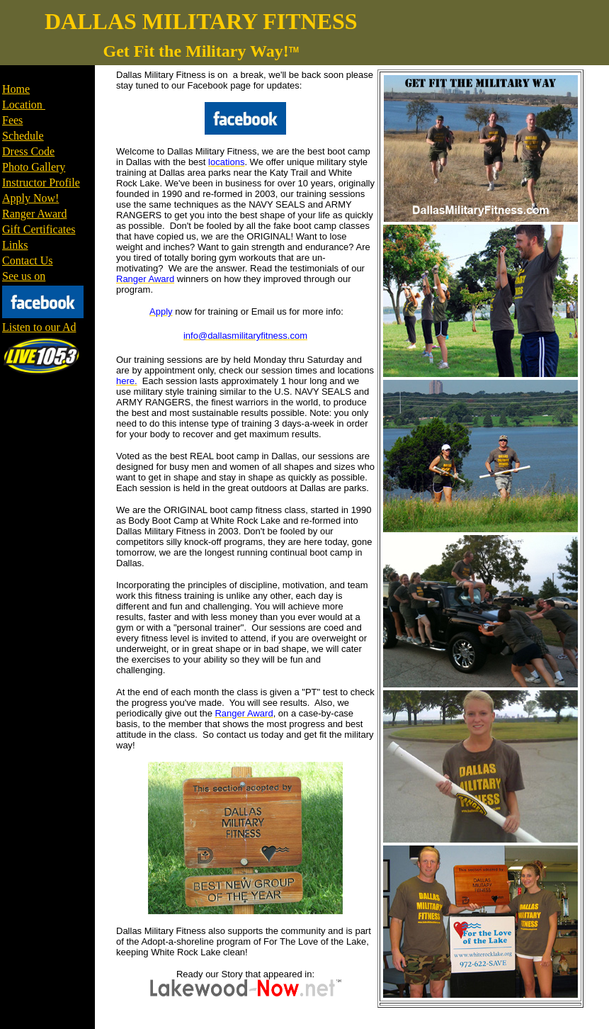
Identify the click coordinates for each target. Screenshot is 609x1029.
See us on (23, 276)
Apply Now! (30, 198)
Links (15, 245)
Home (16, 89)
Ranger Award (34, 214)
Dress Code (28, 151)
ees (15, 120)
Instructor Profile (41, 182)
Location (23, 105)
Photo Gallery (33, 167)
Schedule (23, 136)
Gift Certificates (39, 229)
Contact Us (27, 260)
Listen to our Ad (39, 327)
